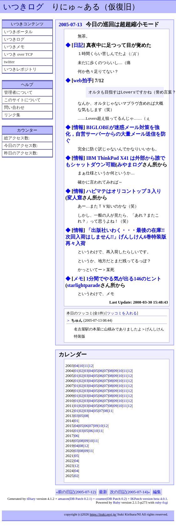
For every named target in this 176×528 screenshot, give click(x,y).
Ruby (117, 503)
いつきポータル (18, 31)
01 (76, 371)
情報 (78, 127)
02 (81, 371)
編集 (157, 492)
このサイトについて (22, 100)
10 (81, 366)
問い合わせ (14, 107)
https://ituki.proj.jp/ (103, 514)
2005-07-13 (70, 24)
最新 (103, 492)
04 (76, 366)
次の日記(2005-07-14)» (130, 492)
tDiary (31, 499)
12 (91, 366)
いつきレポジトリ (20, 69)
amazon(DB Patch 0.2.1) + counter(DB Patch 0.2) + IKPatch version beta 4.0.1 (112, 499)
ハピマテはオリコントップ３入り (123, 191)
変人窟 (74, 198)
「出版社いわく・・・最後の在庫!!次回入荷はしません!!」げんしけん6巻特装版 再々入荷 (116, 237)
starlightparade (83, 285)
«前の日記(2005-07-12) (76, 492)
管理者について (18, 92)
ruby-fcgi (161, 503)
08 (111, 371)
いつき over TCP (18, 54)
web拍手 (82, 80)
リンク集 (12, 115)
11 (86, 366)
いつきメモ (14, 46)
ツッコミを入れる (122, 314)
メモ (78, 279)
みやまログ (129, 165)
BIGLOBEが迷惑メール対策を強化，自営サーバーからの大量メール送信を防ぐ (115, 134)
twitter (9, 61)
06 (101, 371)
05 (96, 371)
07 (106, 371)
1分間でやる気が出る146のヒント (123, 279)
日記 (78, 45)
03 (86, 371)
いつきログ (23, 7)
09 (115, 371)
